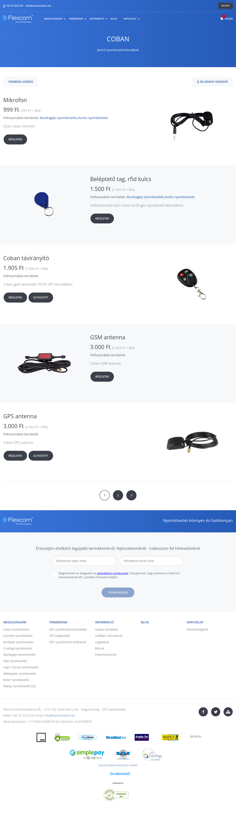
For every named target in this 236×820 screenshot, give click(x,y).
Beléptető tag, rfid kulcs (120, 179)
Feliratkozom (118, 592)
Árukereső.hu (118, 783)
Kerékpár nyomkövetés (18, 642)
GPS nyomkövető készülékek (68, 629)
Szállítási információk (109, 636)
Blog (114, 19)
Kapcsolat (129, 19)
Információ (96, 19)
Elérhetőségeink (197, 629)
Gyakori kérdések (106, 629)
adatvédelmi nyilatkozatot (112, 573)
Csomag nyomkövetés (17, 648)
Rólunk (99, 648)
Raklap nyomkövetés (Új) (19, 686)
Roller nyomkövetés (16, 680)
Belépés (226, 5)
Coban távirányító (26, 258)
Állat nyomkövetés (15, 661)
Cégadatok (102, 642)
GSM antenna (107, 337)
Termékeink (76, 19)
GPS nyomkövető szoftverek (67, 642)
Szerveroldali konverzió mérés (118, 765)
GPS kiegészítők (59, 636)
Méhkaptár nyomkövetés (19, 674)
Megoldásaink (53, 19)
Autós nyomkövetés (93, 118)
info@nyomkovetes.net (38, 5)
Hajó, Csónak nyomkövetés (21, 667)
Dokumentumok (106, 654)
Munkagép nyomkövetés (58, 118)
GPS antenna (20, 416)
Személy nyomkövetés (17, 636)
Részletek (15, 139)
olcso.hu (195, 736)
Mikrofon (15, 100)
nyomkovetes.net (18, 19)
